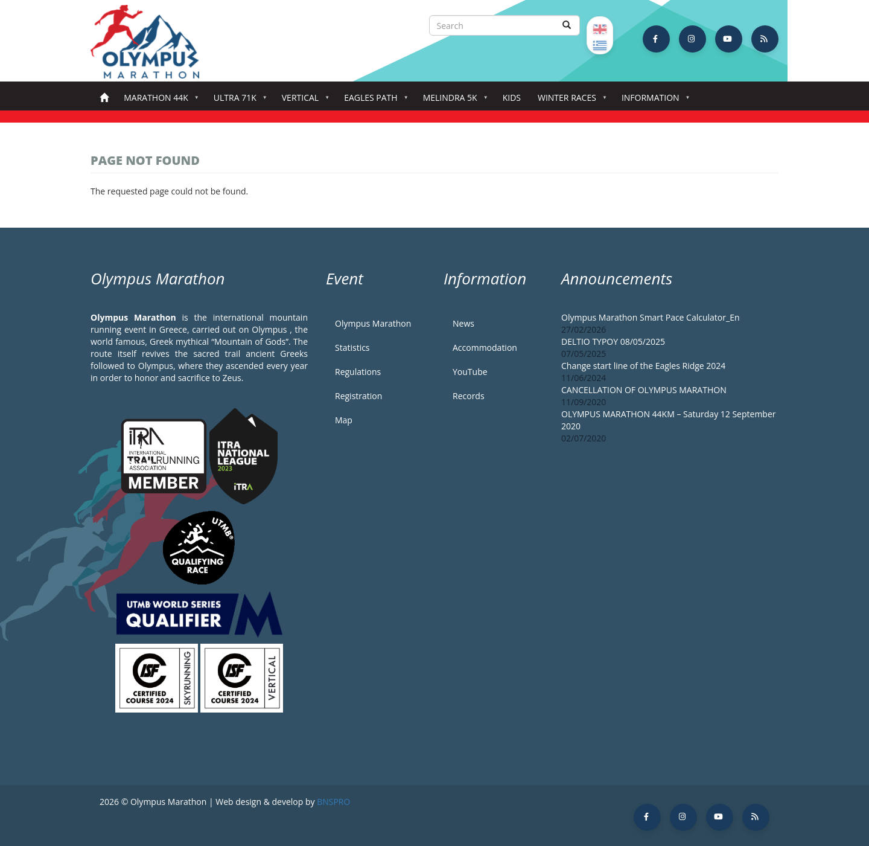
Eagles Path (373, 101)
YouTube (470, 371)
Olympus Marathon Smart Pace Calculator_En (650, 317)
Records (469, 396)
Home (104, 98)
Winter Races (569, 101)
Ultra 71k (237, 101)
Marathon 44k (158, 101)
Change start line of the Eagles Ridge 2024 (643, 365)
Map (343, 420)
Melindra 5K (453, 101)
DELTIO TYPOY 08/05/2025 (613, 341)
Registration (358, 396)
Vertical (302, 101)
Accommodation (485, 347)
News (463, 323)
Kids (512, 97)
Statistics (352, 347)
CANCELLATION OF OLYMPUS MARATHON (644, 390)
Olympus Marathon (373, 323)
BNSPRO (333, 801)
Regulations (358, 371)
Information (653, 101)
